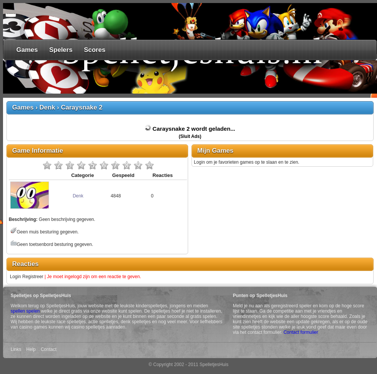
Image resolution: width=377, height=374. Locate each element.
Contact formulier (300, 332)
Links (16, 349)
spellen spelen (25, 311)
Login (15, 276)
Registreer (32, 276)
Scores (94, 49)
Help (31, 349)
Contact (48, 349)
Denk (47, 107)
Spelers (60, 49)
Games (27, 49)
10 (149, 165)
